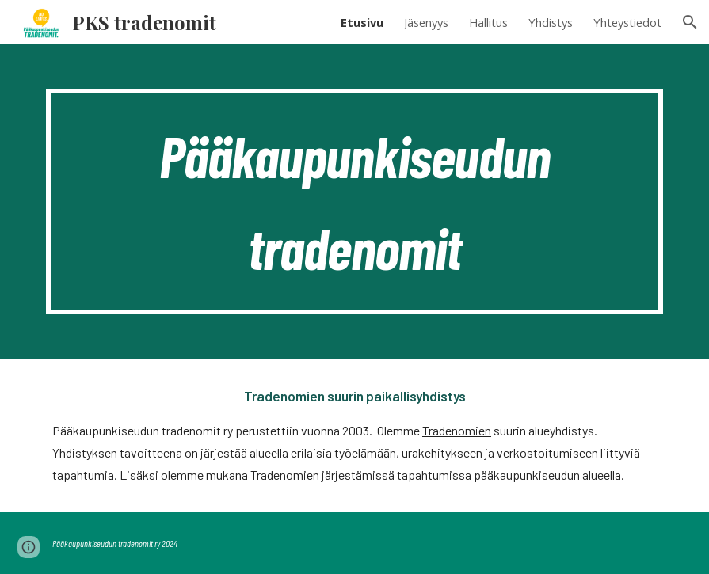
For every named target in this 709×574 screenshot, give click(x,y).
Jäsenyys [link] (426, 22)
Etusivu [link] (362, 22)
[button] (690, 22)
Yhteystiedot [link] (627, 22)
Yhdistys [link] (550, 22)
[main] (354, 201)
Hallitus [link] (488, 22)
